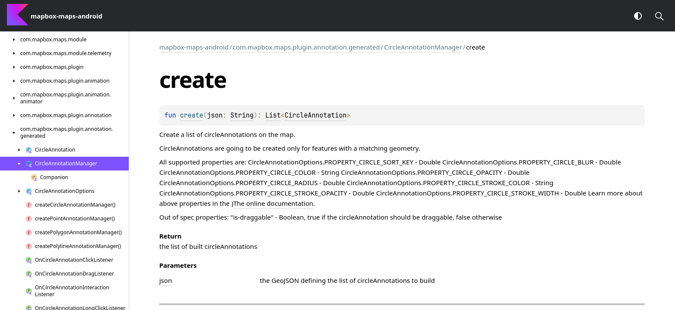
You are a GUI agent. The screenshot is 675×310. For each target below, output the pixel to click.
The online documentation (273, 203)
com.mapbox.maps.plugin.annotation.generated (306, 47)
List (273, 115)
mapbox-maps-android (194, 47)
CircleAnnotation (316, 115)
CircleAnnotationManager (423, 47)
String (242, 115)
